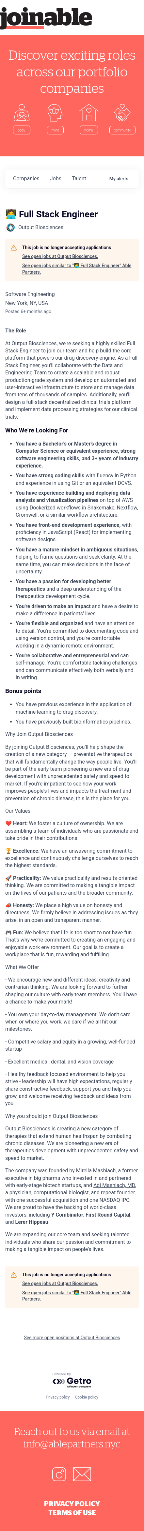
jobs (55, 178)
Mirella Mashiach (96, 1170)
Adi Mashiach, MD (114, 1185)
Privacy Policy (72, 1503)
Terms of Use (72, 1513)
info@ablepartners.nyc (72, 1443)
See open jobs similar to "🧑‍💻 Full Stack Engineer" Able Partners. (76, 269)
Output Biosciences (27, 1128)
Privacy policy (58, 1397)
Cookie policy (86, 1397)
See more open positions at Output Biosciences (72, 1337)
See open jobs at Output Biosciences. (60, 256)
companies (26, 178)
